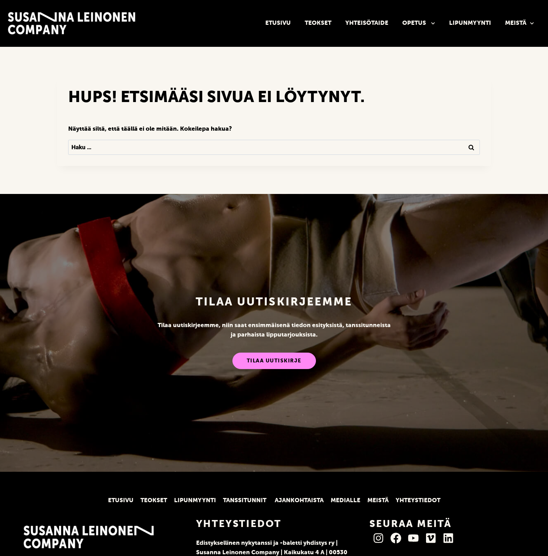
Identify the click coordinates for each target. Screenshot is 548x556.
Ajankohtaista (299, 501)
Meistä (519, 23)
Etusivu (278, 23)
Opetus (418, 23)
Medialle (345, 501)
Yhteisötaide (366, 23)
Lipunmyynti (470, 23)
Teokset (318, 23)
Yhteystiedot (418, 501)
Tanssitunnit (245, 501)
